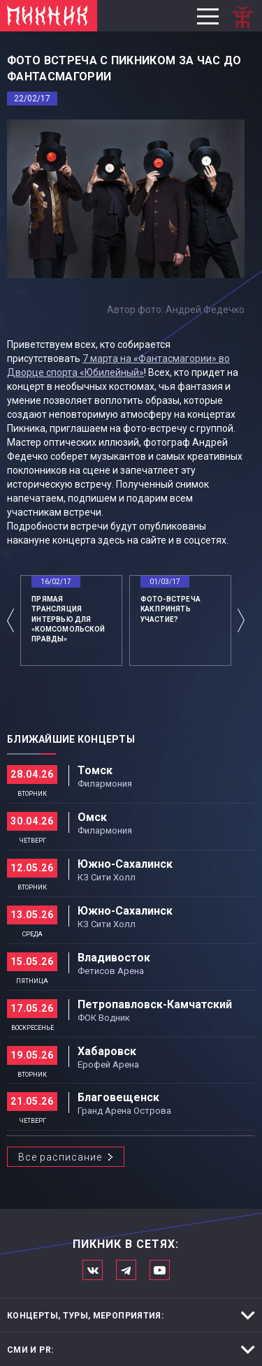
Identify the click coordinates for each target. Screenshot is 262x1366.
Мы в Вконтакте (92, 1270)
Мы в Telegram (126, 1270)
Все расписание (60, 1157)
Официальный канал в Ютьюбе (160, 1270)
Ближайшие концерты (71, 739)
